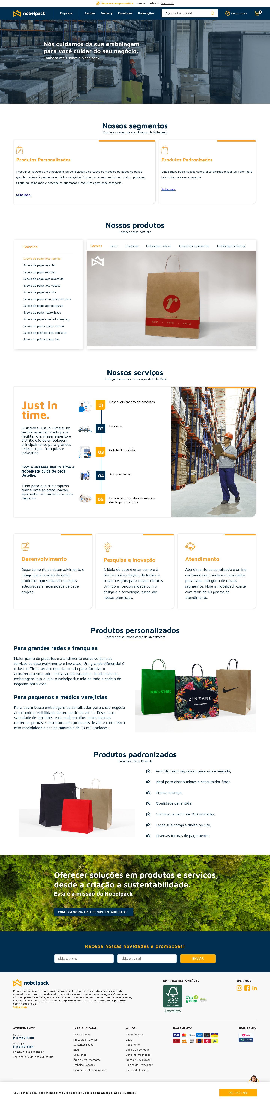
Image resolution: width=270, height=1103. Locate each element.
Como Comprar (135, 1034)
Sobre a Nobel (82, 1034)
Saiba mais (167, 3)
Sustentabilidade (83, 1044)
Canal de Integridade (138, 1054)
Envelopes (125, 13)
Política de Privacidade (139, 1064)
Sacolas (90, 13)
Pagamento (133, 1044)
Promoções (146, 13)
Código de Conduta (137, 1049)
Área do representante (87, 1059)
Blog (76, 1049)
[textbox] (190, 13)
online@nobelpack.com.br (28, 1051)
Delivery (106, 13)
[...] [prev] (69, 3)
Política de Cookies (137, 1069)
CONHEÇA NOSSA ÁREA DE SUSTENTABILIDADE (92, 912)
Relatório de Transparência (90, 1069)
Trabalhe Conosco (84, 1064)
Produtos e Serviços (86, 1039)
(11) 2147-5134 (23, 1046)
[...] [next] (200, 3)
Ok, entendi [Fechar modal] (238, 1092)
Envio (129, 1039)
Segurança (80, 1054)
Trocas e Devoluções (138, 1059)
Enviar (198, 958)
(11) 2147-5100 (23, 1038)
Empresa (66, 13)
